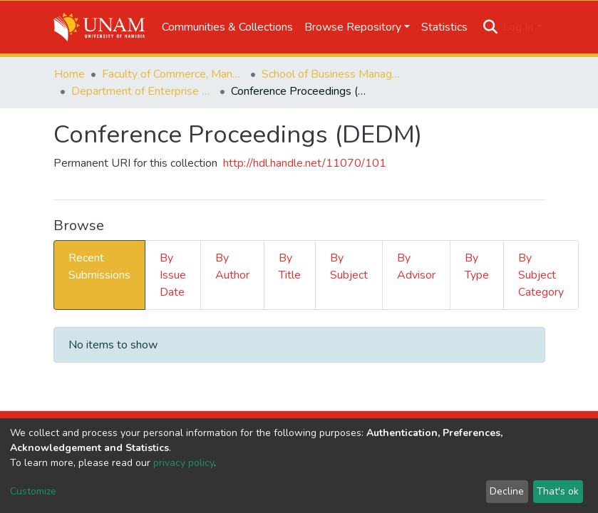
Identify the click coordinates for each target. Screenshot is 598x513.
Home (69, 74)
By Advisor (416, 266)
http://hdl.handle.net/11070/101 (304, 163)
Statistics (444, 27)
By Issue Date (173, 275)
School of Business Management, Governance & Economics (333, 74)
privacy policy (183, 463)
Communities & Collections (227, 27)
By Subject (349, 266)
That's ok (558, 491)
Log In (517, 27)
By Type (477, 266)
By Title (290, 266)
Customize (33, 491)
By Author (232, 266)
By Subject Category (541, 275)
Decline (507, 491)
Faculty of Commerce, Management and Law (173, 74)
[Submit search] (490, 27)
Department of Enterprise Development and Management (142, 91)
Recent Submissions (99, 266)
